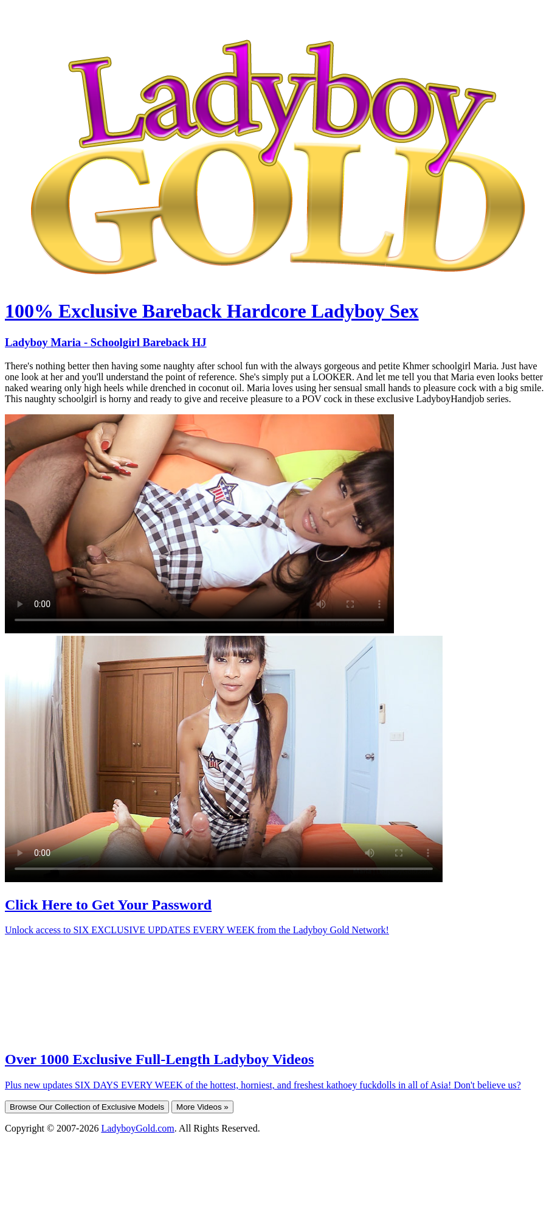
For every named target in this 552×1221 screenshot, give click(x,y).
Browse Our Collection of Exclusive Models (87, 1106)
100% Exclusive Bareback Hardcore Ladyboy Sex (212, 311)
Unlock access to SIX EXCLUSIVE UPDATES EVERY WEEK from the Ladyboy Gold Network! (197, 930)
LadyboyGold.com (137, 1128)
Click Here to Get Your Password (108, 905)
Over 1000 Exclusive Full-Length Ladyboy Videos (159, 1059)
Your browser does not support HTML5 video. (199, 523)
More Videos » (202, 1106)
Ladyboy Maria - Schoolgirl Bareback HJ (106, 342)
